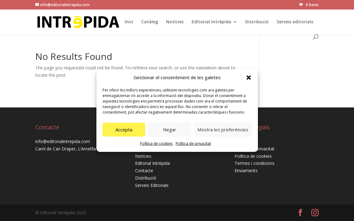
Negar (169, 129)
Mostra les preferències (222, 129)
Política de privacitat (193, 143)
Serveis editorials (295, 22)
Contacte (144, 170)
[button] (249, 78)
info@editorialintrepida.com (62, 141)
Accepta (123, 129)
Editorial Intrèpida (211, 22)
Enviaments (246, 170)
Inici (129, 22)
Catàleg (149, 22)
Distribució (257, 22)
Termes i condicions (254, 163)
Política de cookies (156, 143)
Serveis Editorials (152, 185)
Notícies (175, 22)
